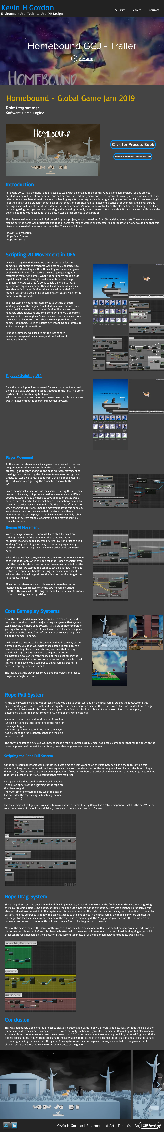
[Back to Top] (150, 1125)
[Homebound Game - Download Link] (132, 156)
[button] (133, 144)
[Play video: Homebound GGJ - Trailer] (82, 58)
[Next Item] (158, 1084)
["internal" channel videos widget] (82, 51)
